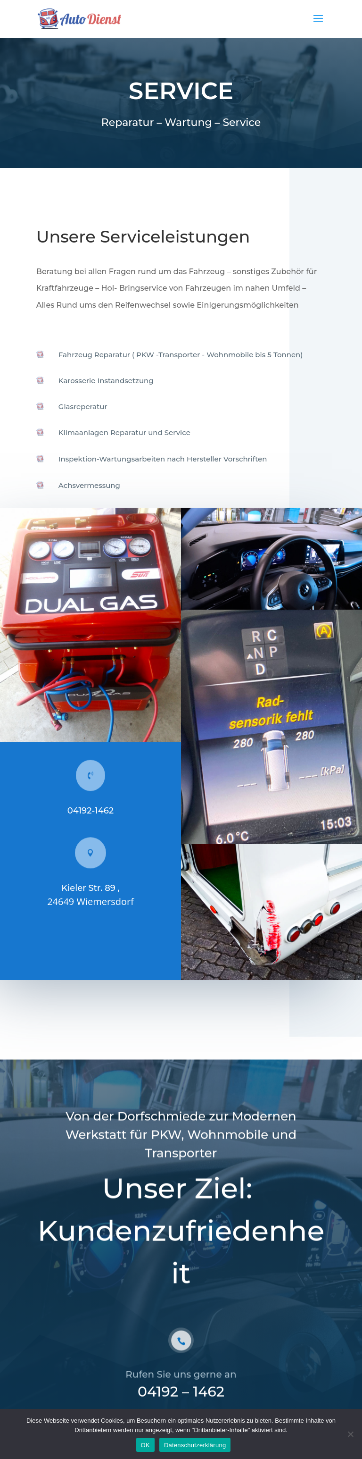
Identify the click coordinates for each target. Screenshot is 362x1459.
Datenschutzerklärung (195, 1445)
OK (145, 1445)
